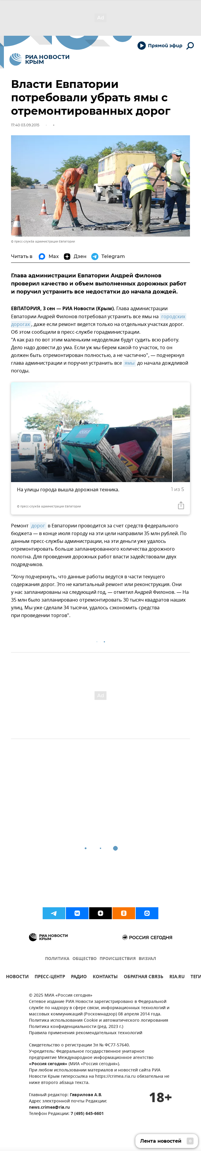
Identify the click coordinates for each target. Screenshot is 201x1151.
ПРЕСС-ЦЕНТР (50, 977)
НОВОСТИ (17, 977)
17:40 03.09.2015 (25, 125)
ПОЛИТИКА (57, 959)
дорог (38, 525)
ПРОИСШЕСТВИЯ (118, 959)
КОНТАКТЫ (105, 977)
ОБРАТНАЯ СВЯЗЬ (143, 977)
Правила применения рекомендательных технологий (85, 1033)
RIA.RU (177, 977)
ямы (129, 363)
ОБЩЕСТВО (84, 959)
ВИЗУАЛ (147, 959)
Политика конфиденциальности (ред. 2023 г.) (76, 1026)
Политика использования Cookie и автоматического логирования (98, 1020)
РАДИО (79, 977)
